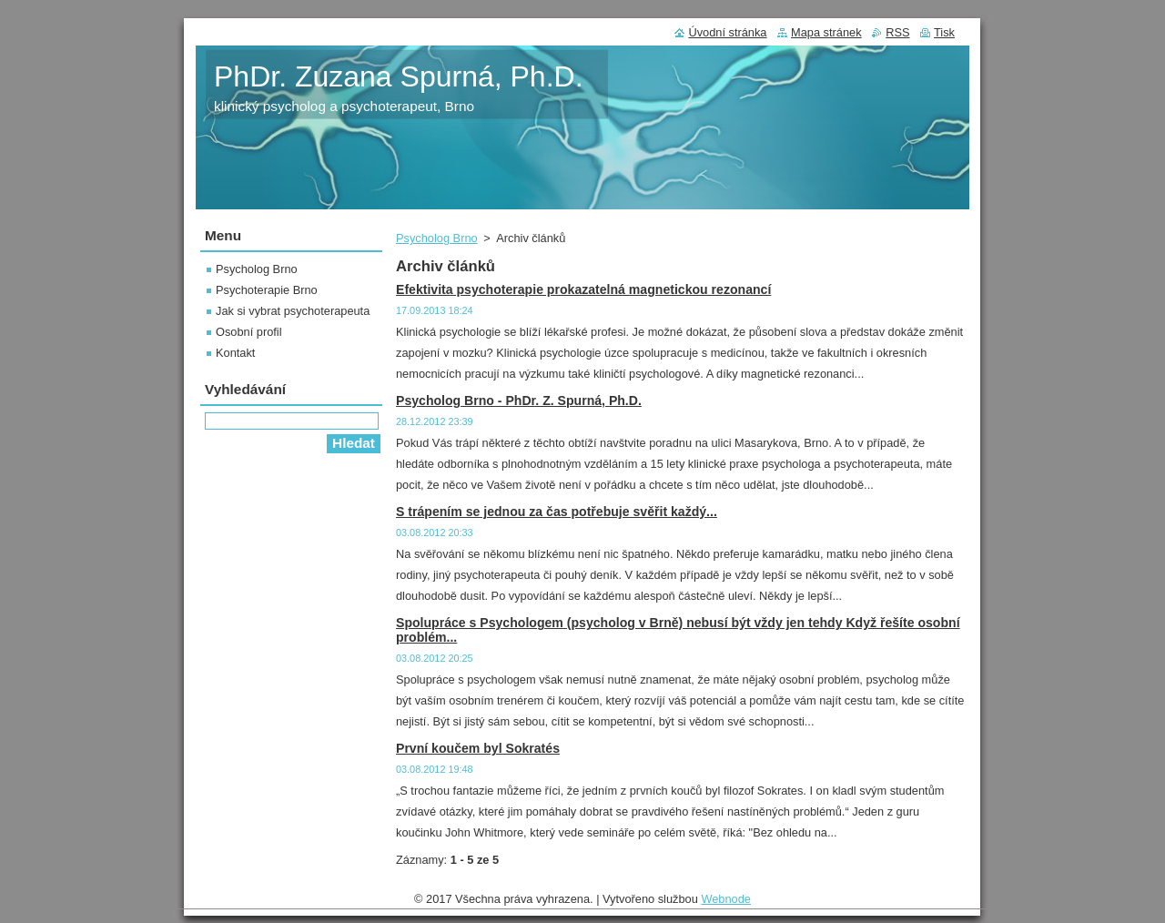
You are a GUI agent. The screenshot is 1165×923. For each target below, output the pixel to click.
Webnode (726, 899)
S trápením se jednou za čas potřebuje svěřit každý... (556, 511)
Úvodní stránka (727, 32)
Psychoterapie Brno (267, 290)
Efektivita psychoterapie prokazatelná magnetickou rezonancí (583, 289)
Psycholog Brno (437, 238)
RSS (897, 32)
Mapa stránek (826, 32)
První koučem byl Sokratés (478, 748)
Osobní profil (249, 332)
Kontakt (235, 353)
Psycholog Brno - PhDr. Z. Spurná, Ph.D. (519, 400)
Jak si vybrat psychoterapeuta (293, 311)
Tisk (944, 32)
